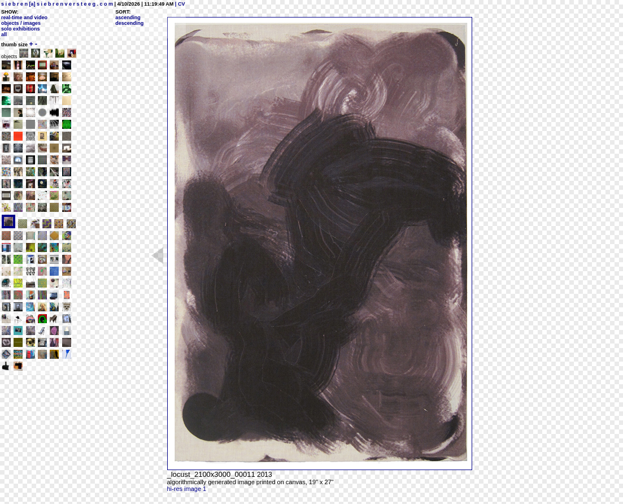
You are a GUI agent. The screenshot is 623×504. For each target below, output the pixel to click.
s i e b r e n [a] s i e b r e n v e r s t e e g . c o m (57, 4)
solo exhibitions (20, 29)
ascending (128, 17)
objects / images (21, 23)
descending (129, 23)
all (4, 34)
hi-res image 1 (187, 488)
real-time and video (24, 17)
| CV (179, 4)
